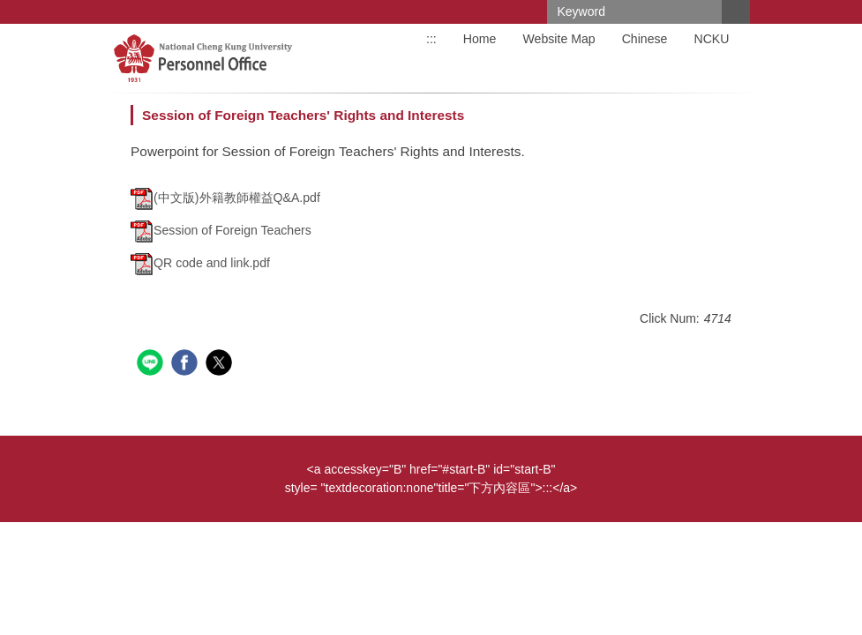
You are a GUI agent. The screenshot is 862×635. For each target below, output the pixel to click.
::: (431, 39)
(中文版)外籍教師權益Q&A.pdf (225, 197)
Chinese (645, 39)
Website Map (558, 39)
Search (736, 12)
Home (480, 39)
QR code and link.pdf (200, 263)
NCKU (711, 39)
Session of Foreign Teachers (221, 230)
